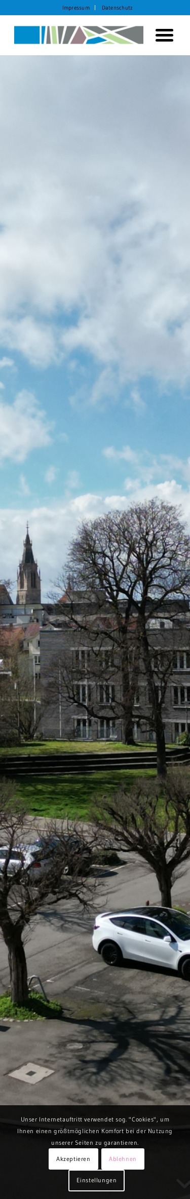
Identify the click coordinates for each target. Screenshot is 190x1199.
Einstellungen (97, 1180)
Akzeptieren (73, 1159)
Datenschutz (117, 7)
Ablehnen (123, 1159)
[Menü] (160, 35)
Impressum (76, 7)
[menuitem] (76, 7)
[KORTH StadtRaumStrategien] (78, 35)
